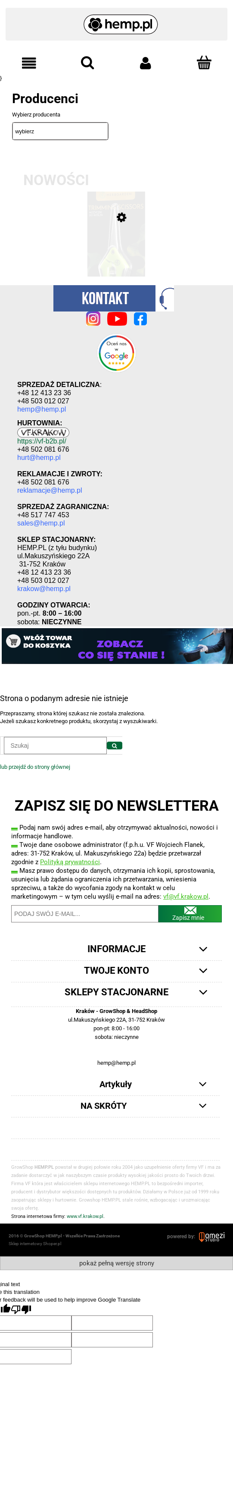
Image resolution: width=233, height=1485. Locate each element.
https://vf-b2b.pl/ (41, 441)
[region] (116, 646)
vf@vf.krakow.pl (185, 896)
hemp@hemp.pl (116, 1063)
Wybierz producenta (36, 115)
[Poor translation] (21, 1309)
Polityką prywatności (70, 862)
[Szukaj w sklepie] (55, 745)
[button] (29, 63)
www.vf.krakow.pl (85, 1216)
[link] (116, 646)
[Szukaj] (114, 745)
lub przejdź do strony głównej (35, 767)
